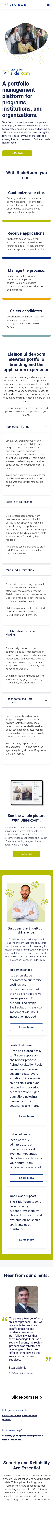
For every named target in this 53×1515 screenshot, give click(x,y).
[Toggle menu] (48, 5)
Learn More (26, 1027)
